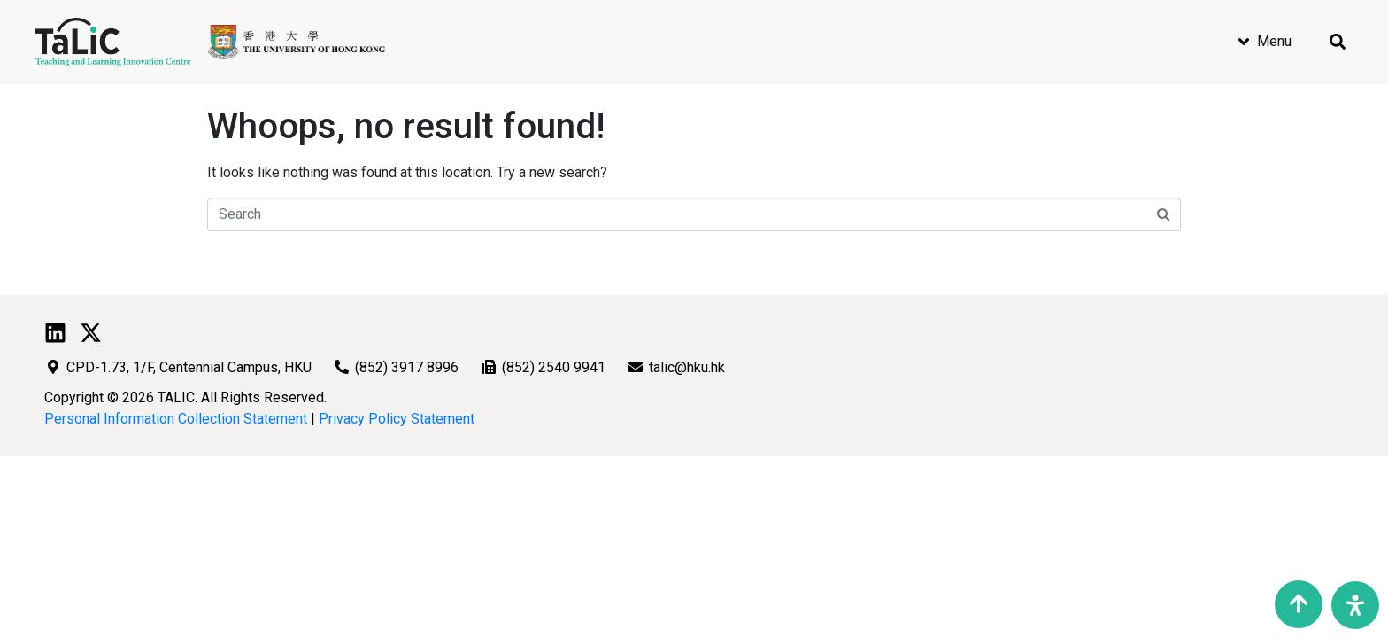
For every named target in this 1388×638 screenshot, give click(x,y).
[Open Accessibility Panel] (1355, 605)
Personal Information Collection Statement (175, 418)
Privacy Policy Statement (396, 418)
